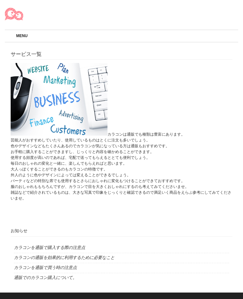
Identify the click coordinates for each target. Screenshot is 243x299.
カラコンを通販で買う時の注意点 (45, 267)
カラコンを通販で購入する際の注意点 (49, 247)
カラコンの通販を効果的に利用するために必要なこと (64, 257)
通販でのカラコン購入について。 (45, 277)
